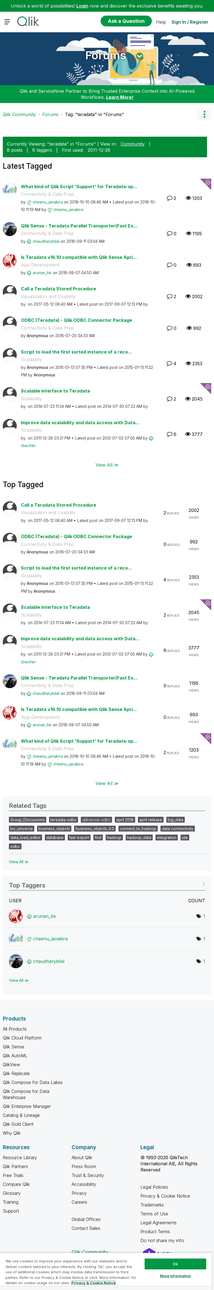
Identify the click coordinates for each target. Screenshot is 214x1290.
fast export (79, 837)
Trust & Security (88, 1175)
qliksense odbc (96, 819)
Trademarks (152, 1205)
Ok (175, 1264)
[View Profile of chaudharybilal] (46, 241)
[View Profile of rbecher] (28, 445)
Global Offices (86, 1219)
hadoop (114, 837)
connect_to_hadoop (138, 828)
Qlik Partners (15, 1166)
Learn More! (119, 97)
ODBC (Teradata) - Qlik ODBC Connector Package (76, 320)
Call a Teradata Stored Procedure (58, 288)
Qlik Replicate (16, 1073)
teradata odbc (63, 819)
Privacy (79, 1193)
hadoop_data (139, 837)
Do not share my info (162, 1240)
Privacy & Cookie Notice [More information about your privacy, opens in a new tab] (93, 1283)
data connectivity (177, 828)
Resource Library (20, 1157)
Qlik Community (19, 114)
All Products (15, 1029)
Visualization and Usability (48, 296)
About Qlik (82, 1157)
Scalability (31, 359)
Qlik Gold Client (18, 1124)
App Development (40, 265)
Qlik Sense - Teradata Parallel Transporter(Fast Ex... (79, 226)
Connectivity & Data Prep (47, 194)
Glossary (12, 1193)
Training (10, 1202)
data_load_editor (25, 837)
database (55, 837)
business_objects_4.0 (95, 828)
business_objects (54, 828)
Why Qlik (12, 1133)
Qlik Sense (13, 1046)
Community (133, 144)
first (98, 837)
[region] (106, 1271)
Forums (105, 55)
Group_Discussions (27, 819)
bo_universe (21, 828)
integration (166, 837)
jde (185, 837)
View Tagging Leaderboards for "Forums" (107, 883)
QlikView (11, 1064)
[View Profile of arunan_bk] (42, 272)
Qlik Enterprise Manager (27, 1106)
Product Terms (155, 1231)
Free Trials (13, 1175)
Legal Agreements (158, 1222)
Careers (79, 1202)
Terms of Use (154, 1214)
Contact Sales (86, 1228)
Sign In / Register (190, 22)
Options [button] (204, 114)
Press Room (84, 1166)
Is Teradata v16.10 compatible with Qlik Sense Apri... (79, 257)
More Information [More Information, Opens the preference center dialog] (175, 1276)
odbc (15, 846)
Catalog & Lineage (21, 1115)
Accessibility (84, 1184)
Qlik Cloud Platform (22, 1038)
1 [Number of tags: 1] (204, 916)
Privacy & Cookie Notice (165, 1196)
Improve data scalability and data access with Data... (80, 422)
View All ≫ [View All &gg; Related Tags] (19, 861)
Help (161, 22)
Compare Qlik (16, 1184)
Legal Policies (154, 1187)
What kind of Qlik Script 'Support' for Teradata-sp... (79, 186)
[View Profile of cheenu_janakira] (48, 202)
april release (150, 819)
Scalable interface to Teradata (55, 391)
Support (11, 1211)
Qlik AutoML (15, 1055)
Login (82, 6)
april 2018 (125, 819)
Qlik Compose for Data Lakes (33, 1082)
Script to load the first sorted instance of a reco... (76, 352)
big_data (175, 819)
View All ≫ (107, 464)
